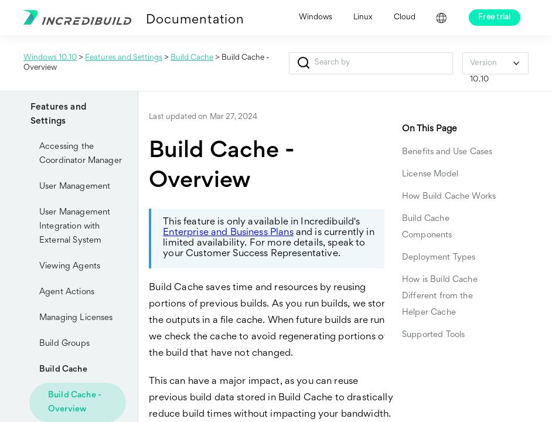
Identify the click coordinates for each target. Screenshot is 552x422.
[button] (303, 63)
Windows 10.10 (50, 58)
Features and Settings (123, 58)
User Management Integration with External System (74, 226)
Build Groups (64, 344)
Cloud (404, 17)
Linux (363, 17)
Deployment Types (438, 257)
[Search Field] (370, 63)
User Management (74, 186)
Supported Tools (433, 335)
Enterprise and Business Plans (228, 233)
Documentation (195, 20)
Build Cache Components (427, 227)
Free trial (494, 17)
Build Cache (192, 58)
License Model (430, 174)
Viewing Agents (69, 266)
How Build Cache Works (450, 196)
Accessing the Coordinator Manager (80, 154)
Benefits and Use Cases (447, 152)
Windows (315, 17)
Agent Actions (66, 292)
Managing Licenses (76, 318)
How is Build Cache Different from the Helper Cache (440, 296)
